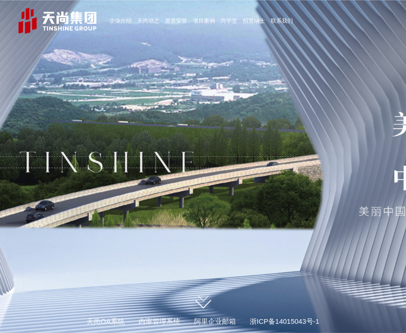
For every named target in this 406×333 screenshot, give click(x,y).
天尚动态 (148, 21)
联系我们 (282, 21)
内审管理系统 (159, 321)
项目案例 (204, 21)
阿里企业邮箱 (215, 321)
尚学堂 (229, 21)
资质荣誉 (176, 21)
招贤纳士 (254, 21)
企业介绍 (120, 21)
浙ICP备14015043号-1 (284, 321)
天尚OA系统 (106, 321)
